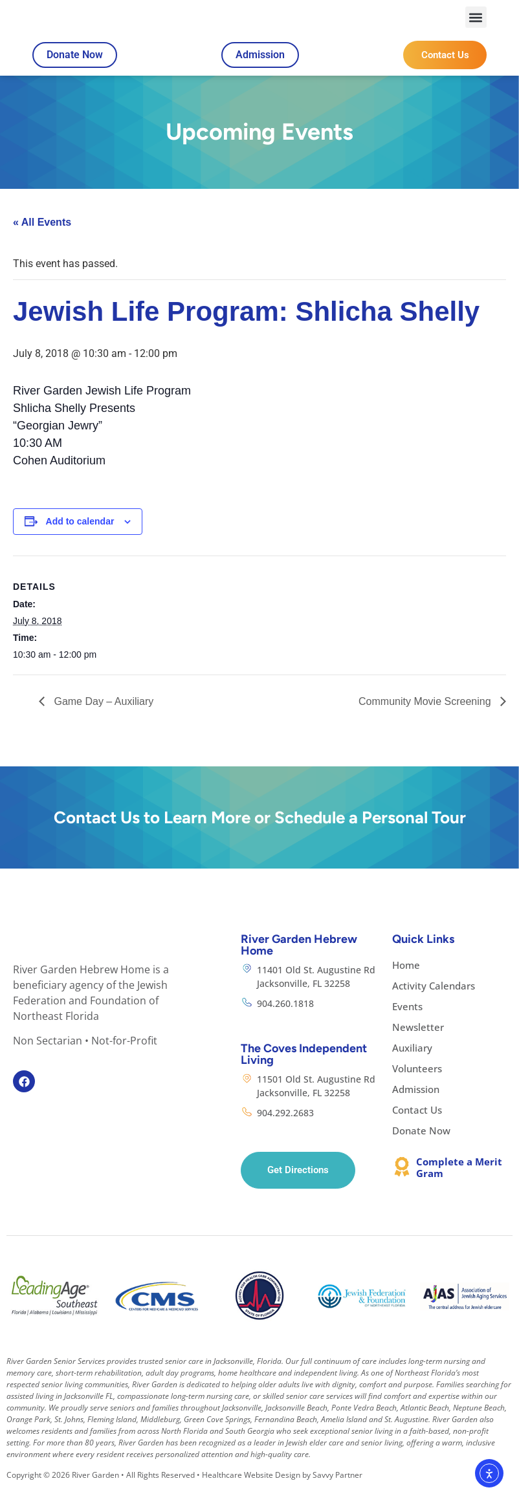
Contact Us (417, 1124)
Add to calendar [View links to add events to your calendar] (80, 537)
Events (407, 1021)
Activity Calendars (433, 1000)
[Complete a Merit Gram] (402, 1181)
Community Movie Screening (426, 716)
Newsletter (418, 1041)
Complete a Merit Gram (459, 1182)
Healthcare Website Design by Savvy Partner (282, 1490)
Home (406, 979)
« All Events (42, 237)
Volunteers (417, 1083)
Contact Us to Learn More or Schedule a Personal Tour (260, 832)
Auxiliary (412, 1062)
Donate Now (421, 1145)
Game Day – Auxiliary (102, 716)
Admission (415, 1104)
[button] (476, 25)
